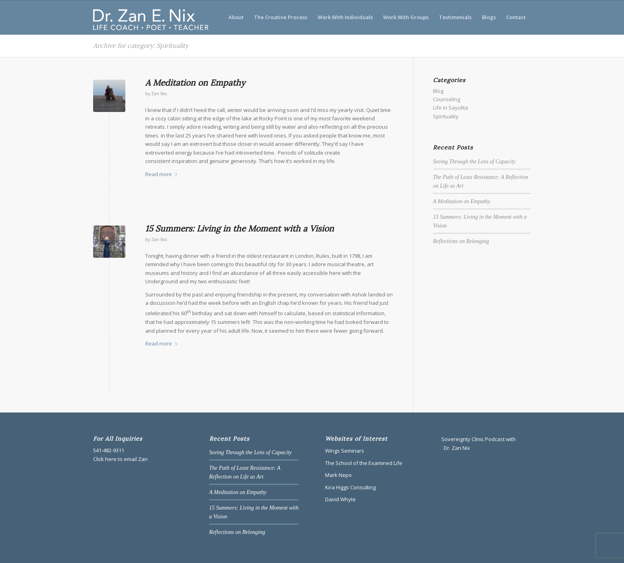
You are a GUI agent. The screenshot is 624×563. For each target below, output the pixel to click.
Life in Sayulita (450, 107)
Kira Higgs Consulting (350, 487)
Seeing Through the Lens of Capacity (474, 162)
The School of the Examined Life (363, 463)
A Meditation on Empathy (195, 82)
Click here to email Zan (120, 459)
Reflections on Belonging (461, 241)
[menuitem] (236, 17)
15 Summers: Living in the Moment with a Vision (239, 228)
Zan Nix (159, 93)
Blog (438, 90)
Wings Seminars (344, 450)
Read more (162, 174)
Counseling (446, 99)
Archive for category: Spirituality (140, 45)
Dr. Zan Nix (456, 447)
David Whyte (340, 499)
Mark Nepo (338, 475)
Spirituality (445, 116)
